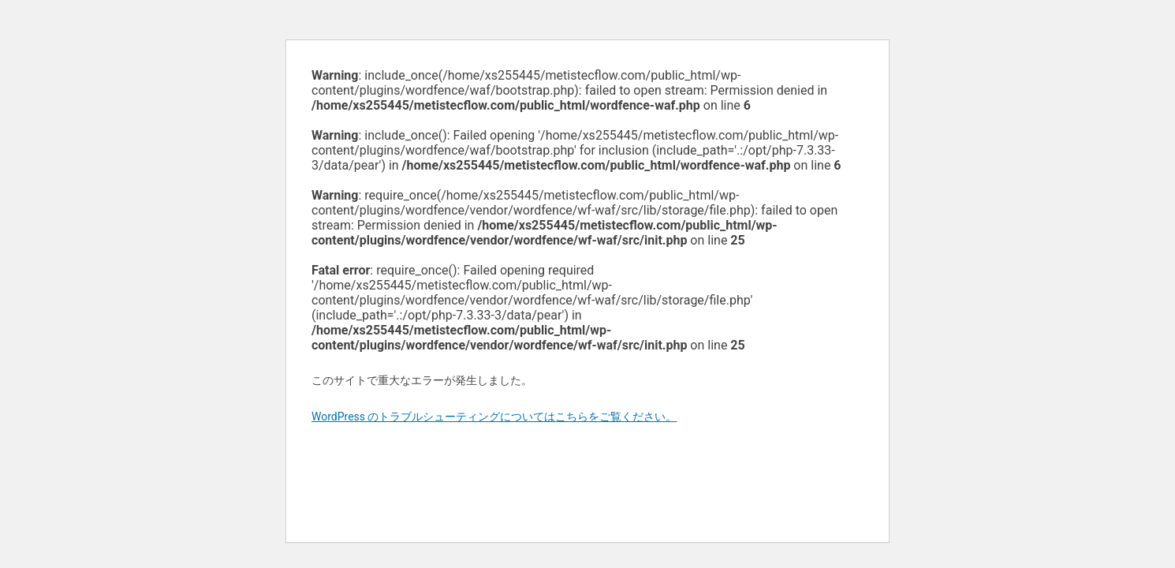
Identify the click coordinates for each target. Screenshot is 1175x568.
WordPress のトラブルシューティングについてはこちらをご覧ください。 (494, 416)
